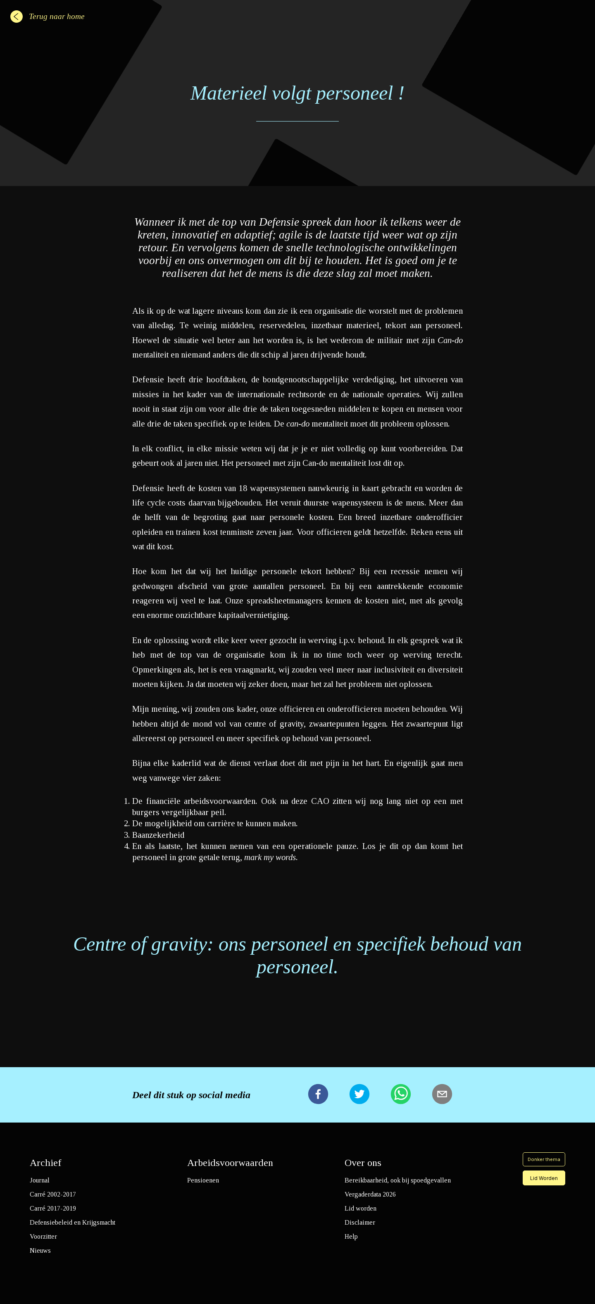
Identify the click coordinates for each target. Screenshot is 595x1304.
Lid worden (360, 1208)
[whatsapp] (400, 1095)
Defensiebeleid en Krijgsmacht (72, 1222)
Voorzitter (43, 1236)
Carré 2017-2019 (53, 1208)
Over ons (363, 1162)
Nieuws (40, 1250)
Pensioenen (203, 1180)
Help (351, 1236)
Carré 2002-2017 (53, 1194)
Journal (40, 1180)
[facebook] (318, 1095)
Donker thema (544, 1159)
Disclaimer (360, 1222)
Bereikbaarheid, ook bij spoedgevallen (398, 1180)
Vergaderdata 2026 (370, 1194)
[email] (442, 1095)
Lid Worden (544, 1178)
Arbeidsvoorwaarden (230, 1162)
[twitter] (359, 1095)
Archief (46, 1162)
